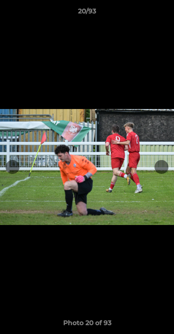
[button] (162, 13)
